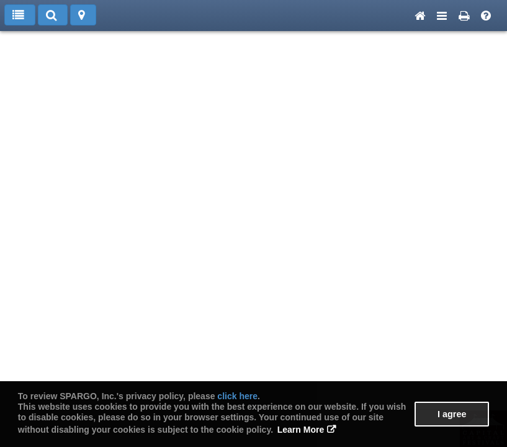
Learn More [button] (300, 430)
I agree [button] (451, 414)
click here (237, 396)
